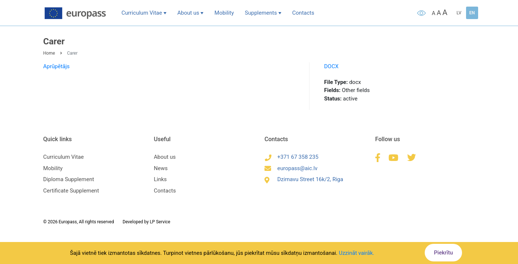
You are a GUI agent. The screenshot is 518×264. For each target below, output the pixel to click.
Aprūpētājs (56, 66)
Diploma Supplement (68, 179)
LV (459, 12)
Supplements (261, 13)
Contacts (303, 13)
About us (188, 13)
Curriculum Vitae (141, 13)
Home (49, 53)
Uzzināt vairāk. (356, 253)
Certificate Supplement (71, 190)
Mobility (224, 13)
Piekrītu (443, 252)
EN (472, 12)
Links (160, 179)
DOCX (331, 66)
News (161, 168)
